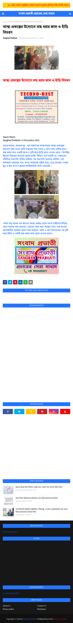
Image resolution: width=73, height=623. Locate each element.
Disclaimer (41, 609)
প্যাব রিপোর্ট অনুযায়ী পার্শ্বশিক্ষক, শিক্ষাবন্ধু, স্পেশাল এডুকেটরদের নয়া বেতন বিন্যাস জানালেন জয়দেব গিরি (41, 510)
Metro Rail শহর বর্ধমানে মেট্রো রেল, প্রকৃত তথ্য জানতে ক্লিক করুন (39, 487)
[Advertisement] (23, 351)
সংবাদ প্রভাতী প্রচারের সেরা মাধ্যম (37, 13)
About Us (6, 606)
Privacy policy (8, 609)
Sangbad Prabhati (10, 38)
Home (5, 22)
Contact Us (41, 606)
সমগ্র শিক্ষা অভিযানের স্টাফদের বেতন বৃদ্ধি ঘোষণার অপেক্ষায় (37, 498)
